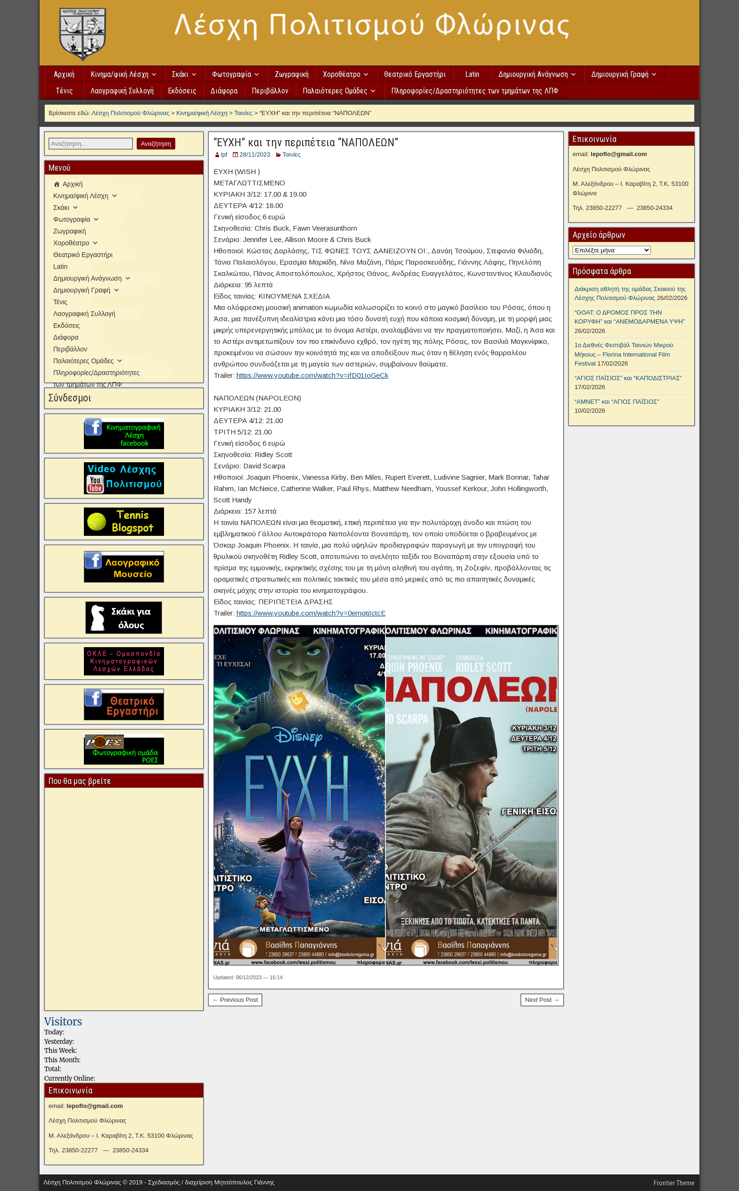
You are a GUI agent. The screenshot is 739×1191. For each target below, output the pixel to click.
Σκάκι (180, 74)
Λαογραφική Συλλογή (122, 90)
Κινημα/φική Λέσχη (119, 74)
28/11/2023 (254, 154)
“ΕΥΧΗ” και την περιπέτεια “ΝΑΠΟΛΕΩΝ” (305, 142)
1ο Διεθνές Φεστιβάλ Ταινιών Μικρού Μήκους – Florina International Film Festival (624, 354)
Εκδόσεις (182, 90)
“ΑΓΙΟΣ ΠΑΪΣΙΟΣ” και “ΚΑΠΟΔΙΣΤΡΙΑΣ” (628, 378)
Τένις (64, 90)
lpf (224, 154)
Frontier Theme (674, 1183)
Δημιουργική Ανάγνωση (533, 74)
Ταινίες (291, 154)
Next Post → (542, 999)
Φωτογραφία (231, 74)
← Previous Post (235, 999)
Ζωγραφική (292, 74)
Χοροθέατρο (342, 74)
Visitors (63, 1021)
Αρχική (64, 74)
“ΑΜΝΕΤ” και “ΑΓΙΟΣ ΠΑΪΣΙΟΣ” (617, 401)
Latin (472, 74)
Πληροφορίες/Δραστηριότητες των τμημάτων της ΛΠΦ (474, 90)
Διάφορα (224, 90)
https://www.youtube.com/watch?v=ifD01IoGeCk (312, 375)
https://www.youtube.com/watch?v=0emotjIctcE (311, 613)
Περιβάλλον (270, 90)
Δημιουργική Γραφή (620, 74)
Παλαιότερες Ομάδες (335, 90)
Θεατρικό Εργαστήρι (415, 74)
